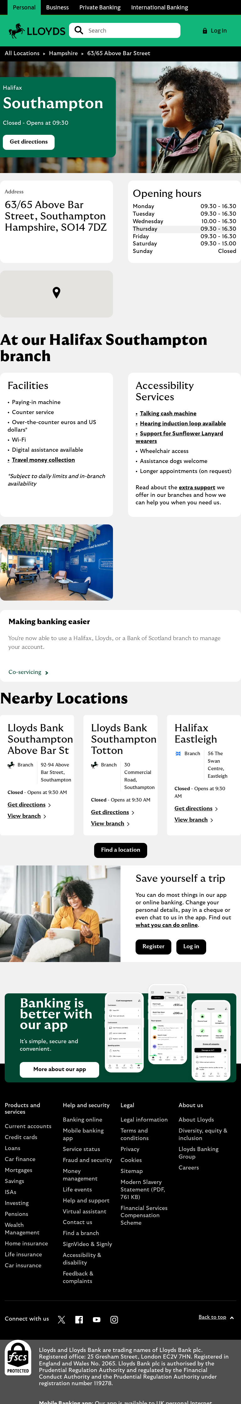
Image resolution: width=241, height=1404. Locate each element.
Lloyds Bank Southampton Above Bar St (40, 739)
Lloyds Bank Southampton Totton (124, 739)
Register (153, 946)
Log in (191, 946)
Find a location (120, 850)
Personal (24, 7)
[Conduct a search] (131, 30)
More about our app (59, 1069)
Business (57, 7)
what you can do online (167, 925)
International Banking (159, 7)
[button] (56, 293)
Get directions (32, 143)
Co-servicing (29, 673)
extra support (197, 488)
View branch (28, 816)
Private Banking (99, 7)
